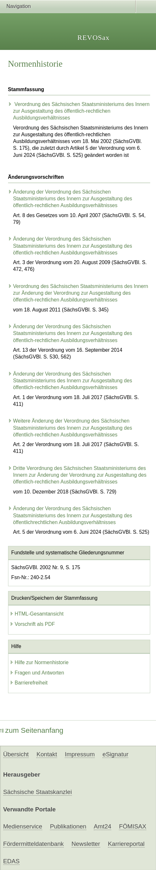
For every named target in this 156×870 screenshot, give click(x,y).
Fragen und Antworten (37, 672)
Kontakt (46, 754)
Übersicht (16, 754)
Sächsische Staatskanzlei (37, 792)
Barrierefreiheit (29, 682)
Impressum (80, 754)
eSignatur (115, 754)
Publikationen (68, 826)
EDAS (11, 861)
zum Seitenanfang (31, 730)
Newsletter (86, 843)
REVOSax (93, 37)
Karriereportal (126, 843)
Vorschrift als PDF (32, 624)
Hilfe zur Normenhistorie (39, 662)
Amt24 (102, 826)
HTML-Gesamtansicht (37, 614)
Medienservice (22, 826)
